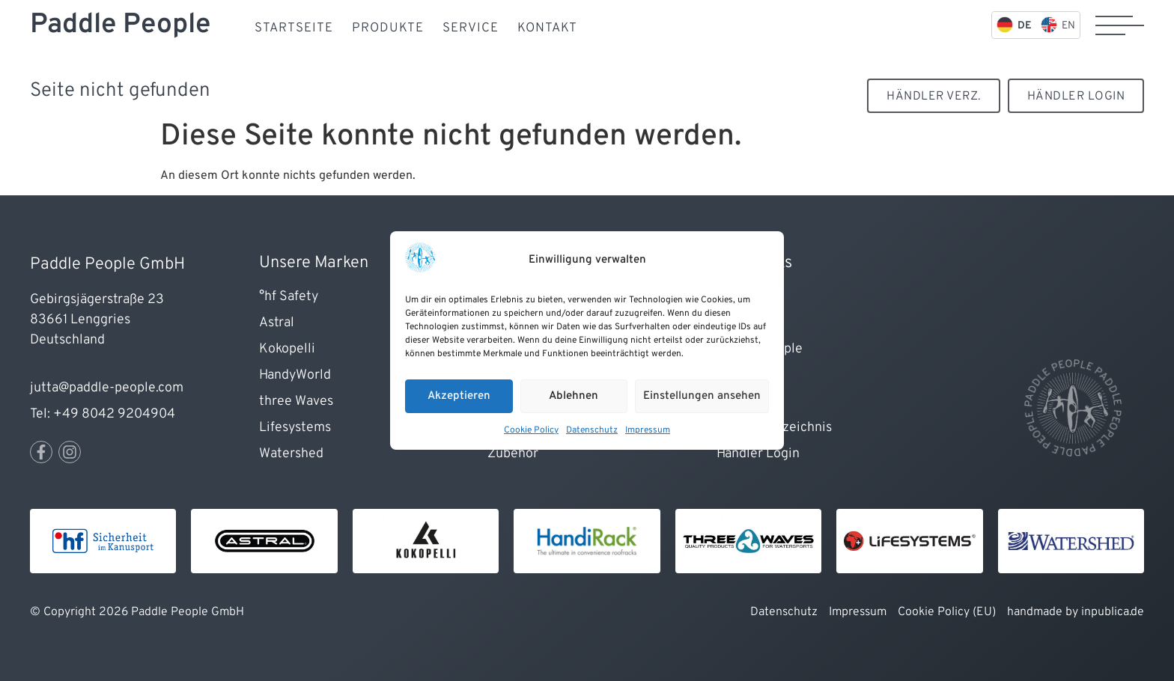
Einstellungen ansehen (702, 396)
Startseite (294, 28)
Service (470, 28)
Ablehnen (573, 396)
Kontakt (547, 28)
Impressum (647, 430)
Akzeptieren (459, 396)
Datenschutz (592, 430)
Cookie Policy (531, 430)
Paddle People (120, 25)
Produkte (388, 28)
